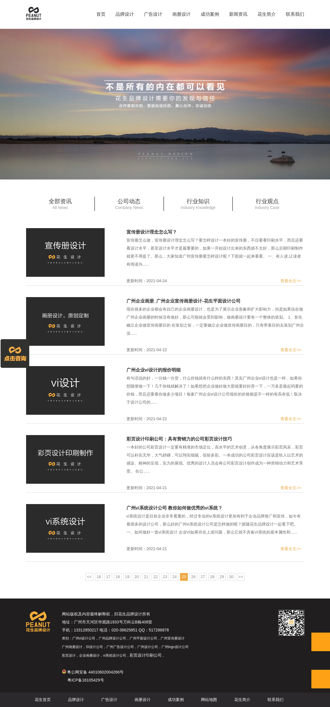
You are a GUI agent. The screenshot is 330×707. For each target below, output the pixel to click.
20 (136, 576)
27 (203, 576)
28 (212, 576)
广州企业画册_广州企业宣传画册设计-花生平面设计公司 (183, 301)
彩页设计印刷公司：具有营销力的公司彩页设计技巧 (179, 439)
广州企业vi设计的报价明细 (153, 370)
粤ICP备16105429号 (85, 680)
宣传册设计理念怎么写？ (151, 232)
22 (155, 576)
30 (231, 576)
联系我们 (295, 14)
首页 (101, 14)
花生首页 (43, 700)
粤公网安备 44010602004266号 (93, 672)
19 (127, 576)
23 (165, 576)
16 (99, 576)
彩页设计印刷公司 (146, 655)
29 (222, 576)
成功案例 (210, 14)
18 (118, 576)
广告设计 (153, 14)
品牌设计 (125, 14)
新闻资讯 (238, 14)
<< (89, 576)
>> (240, 576)
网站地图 (209, 700)
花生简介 (266, 14)
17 (108, 576)
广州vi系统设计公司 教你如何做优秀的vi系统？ (174, 507)
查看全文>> (290, 281)
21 (146, 576)
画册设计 (181, 14)
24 (174, 576)
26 (193, 576)
